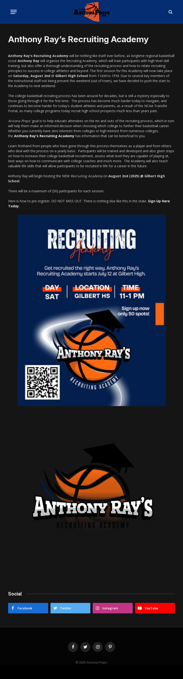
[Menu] (13, 11)
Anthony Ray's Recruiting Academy (44, 136)
